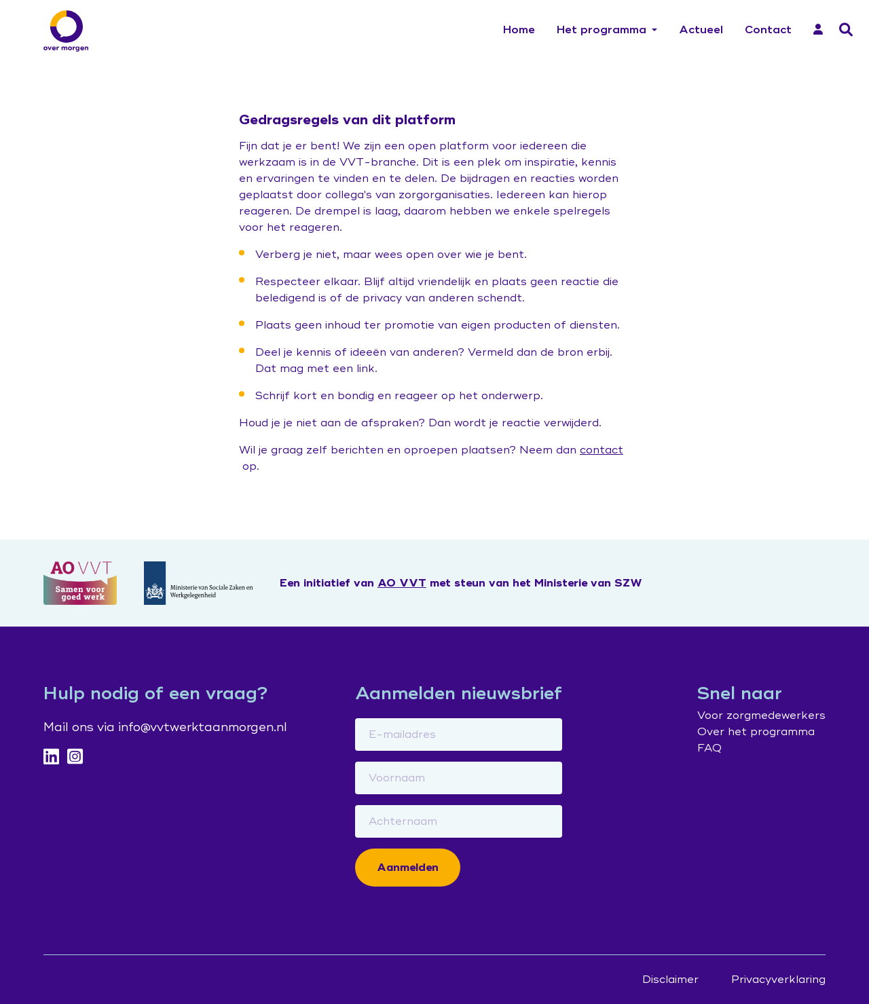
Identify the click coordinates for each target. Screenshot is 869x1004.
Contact (768, 30)
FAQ (709, 748)
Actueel (701, 30)
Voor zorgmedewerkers (761, 715)
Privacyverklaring (778, 979)
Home (519, 30)
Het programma (601, 30)
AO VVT (401, 583)
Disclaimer (670, 979)
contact (601, 450)
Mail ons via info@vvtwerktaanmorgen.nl (165, 727)
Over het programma (756, 732)
